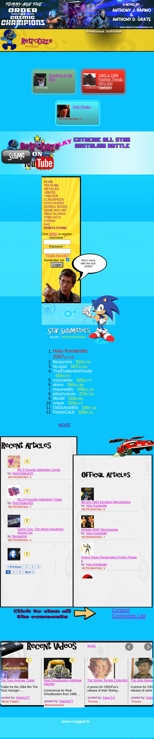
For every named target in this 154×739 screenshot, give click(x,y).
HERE (53, 234)
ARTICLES (51, 189)
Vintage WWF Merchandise (99, 529)
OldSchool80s (65, 407)
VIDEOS (50, 192)
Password (57, 246)
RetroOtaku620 (22, 473)
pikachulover (64, 394)
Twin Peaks (82, 107)
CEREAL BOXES (55, 207)
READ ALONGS (55, 214)
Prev (129, 647)
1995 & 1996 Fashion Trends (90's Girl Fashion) (110, 81)
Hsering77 (23, 697)
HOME (48, 182)
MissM (59, 398)
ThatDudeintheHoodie (73, 371)
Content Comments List (129, 613)
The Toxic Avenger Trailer (18, 680)
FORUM (49, 221)
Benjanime (62, 362)
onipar (58, 403)
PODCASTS (52, 217)
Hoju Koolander (70, 351)
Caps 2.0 (109, 697)
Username (57, 237)
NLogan (60, 366)
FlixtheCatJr (64, 412)
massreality (63, 389)
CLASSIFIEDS (54, 199)
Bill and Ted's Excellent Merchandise (105, 502)
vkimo (58, 385)
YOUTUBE (51, 185)
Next (148, 647)
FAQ (47, 224)
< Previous (14, 566)
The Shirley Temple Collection (107, 680)
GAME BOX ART (55, 210)
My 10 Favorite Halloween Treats (39, 499)
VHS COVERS (54, 203)
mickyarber (63, 380)
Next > (29, 572)
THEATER (51, 196)
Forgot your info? (57, 255)
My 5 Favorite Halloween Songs (38, 470)
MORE (65, 425)
